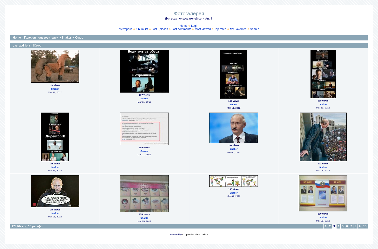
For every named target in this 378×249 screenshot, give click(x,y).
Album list (141, 29)
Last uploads (160, 29)
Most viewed (203, 29)
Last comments (181, 29)
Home (184, 25)
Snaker (66, 37)
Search (254, 29)
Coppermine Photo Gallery (195, 234)
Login (194, 25)
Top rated (220, 29)
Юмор (78, 37)
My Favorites (238, 29)
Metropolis (125, 29)
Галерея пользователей (41, 37)
